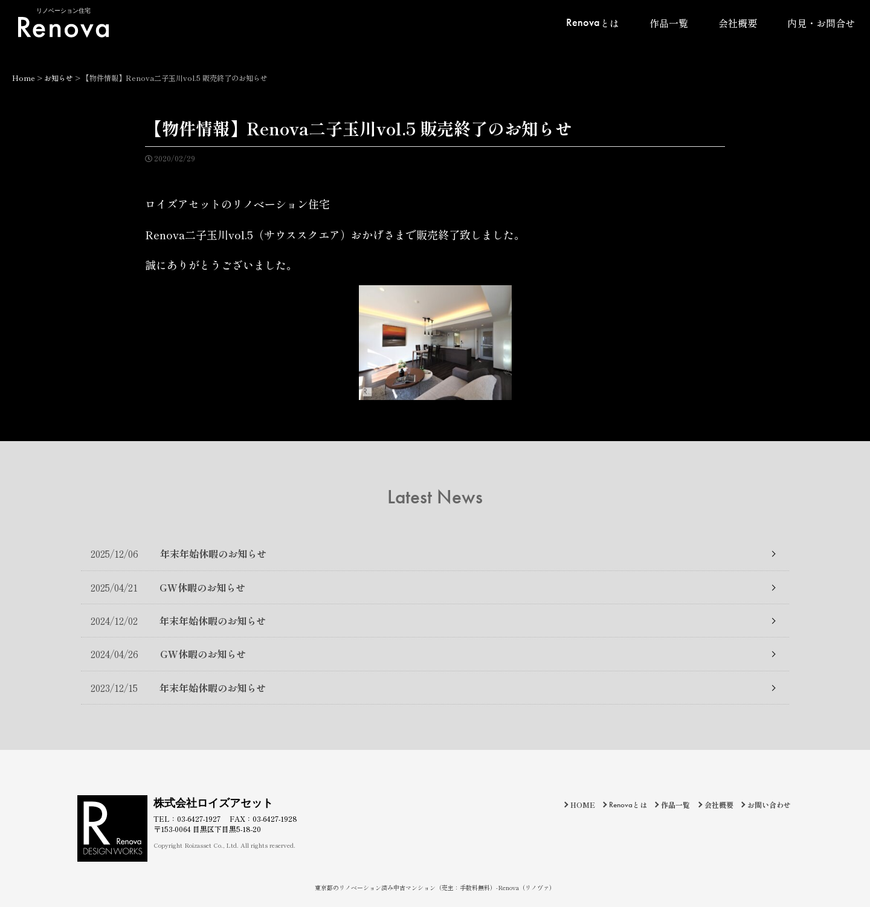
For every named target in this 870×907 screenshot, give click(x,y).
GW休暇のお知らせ (168, 587)
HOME (582, 804)
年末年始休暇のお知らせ (178, 553)
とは (592, 22)
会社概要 (737, 23)
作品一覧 (668, 23)
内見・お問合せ (821, 23)
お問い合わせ (769, 804)
